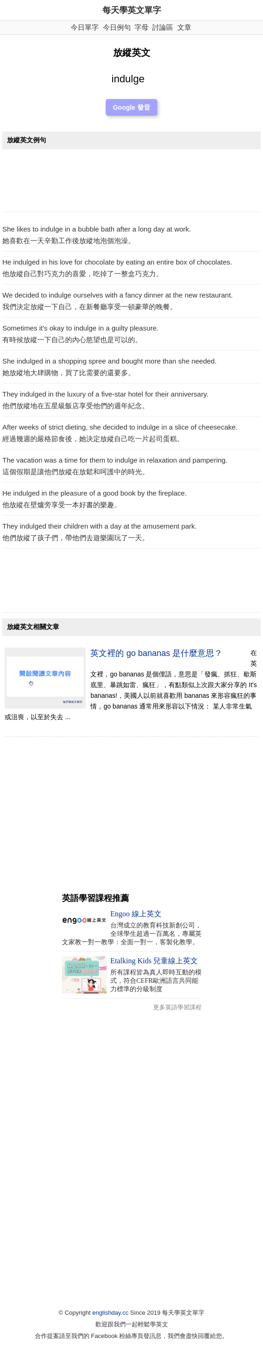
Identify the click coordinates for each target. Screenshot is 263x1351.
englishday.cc (110, 1312)
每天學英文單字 (131, 10)
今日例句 (117, 27)
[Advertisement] (131, 183)
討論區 (162, 27)
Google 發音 (131, 107)
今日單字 (85, 27)
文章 (184, 27)
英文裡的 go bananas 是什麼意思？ (156, 653)
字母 (141, 27)
